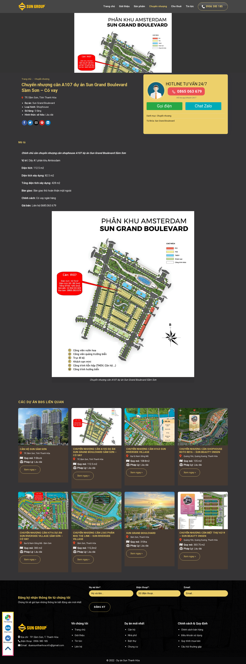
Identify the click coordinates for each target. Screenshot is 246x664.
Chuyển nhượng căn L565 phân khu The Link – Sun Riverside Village (93, 536)
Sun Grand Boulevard (165, 121)
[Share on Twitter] (30, 123)
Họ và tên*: (95, 587)
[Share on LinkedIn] (48, 123)
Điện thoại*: (143, 587)
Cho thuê (176, 6)
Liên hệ (78, 646)
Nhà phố (132, 635)
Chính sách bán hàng (192, 629)
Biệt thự (132, 641)
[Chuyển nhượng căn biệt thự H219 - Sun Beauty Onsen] (203, 510)
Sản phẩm (139, 6)
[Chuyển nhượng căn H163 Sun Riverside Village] (150, 426)
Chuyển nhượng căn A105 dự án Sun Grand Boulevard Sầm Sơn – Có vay (95, 452)
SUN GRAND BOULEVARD (141, 533)
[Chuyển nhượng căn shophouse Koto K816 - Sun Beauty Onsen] (203, 426)
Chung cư (133, 646)
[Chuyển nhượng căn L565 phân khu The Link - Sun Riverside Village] (96, 510)
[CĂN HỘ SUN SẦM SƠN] (43, 426)
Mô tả (22, 142)
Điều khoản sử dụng (191, 635)
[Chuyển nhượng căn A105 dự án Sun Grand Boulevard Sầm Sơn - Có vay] (96, 426)
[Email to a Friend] (36, 123)
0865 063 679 (189, 91)
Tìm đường (8, 619)
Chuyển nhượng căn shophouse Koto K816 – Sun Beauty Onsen (200, 451)
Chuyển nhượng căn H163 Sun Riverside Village (146, 451)
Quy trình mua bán (191, 641)
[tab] (22, 142)
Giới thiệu (124, 6)
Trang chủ (109, 6)
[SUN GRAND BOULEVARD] (150, 510)
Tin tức (190, 6)
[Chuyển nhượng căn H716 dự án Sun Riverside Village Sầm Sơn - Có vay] (43, 510)
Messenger (7, 639)
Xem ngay (30, 469)
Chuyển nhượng (158, 6)
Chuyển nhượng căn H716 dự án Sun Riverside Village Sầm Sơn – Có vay (41, 536)
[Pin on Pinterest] (42, 123)
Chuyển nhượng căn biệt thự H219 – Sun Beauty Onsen (202, 534)
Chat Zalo (203, 106)
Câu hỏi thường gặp (191, 646)
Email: (187, 587)
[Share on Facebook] (24, 123)
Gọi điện (164, 106)
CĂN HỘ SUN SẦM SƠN (33, 449)
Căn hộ (131, 629)
